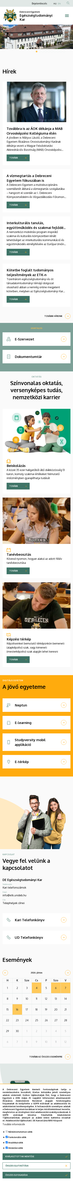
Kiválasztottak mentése (19, 1157)
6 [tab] (52, 51)
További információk (14, 1125)
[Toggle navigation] (67, 16)
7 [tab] (55, 51)
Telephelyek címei (14, 903)
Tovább (13, 157)
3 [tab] (43, 51)
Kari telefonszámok (14, 887)
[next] (67, 972)
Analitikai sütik (15, 1144)
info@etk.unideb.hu (14, 895)
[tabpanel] (36, 37)
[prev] (5, 972)
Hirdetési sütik (15, 1149)
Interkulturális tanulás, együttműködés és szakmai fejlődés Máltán (36, 227)
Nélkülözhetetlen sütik (20, 1133)
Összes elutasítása (16, 1167)
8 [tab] (58, 51)
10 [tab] (64, 51)
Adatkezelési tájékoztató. (19, 1121)
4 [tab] (46, 51)
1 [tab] (36, 51)
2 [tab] (39, 51)
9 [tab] (61, 51)
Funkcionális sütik (17, 1138)
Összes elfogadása (16, 1176)
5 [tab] (49, 51)
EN (59, 3)
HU (55, 3)
